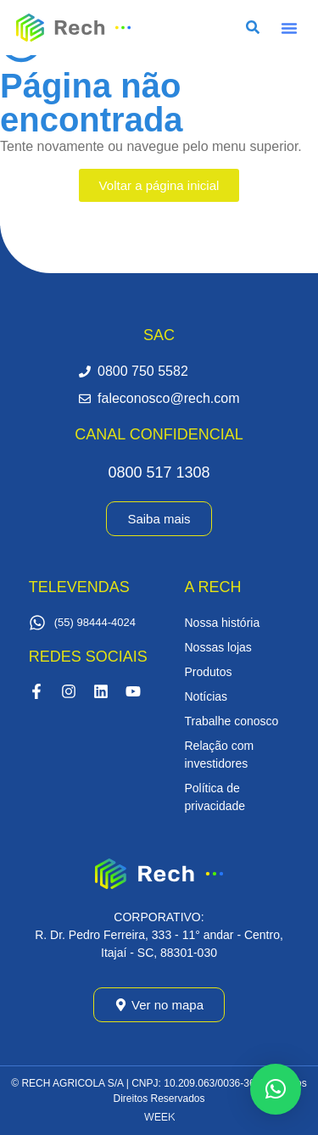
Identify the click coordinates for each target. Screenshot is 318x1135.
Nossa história (222, 622)
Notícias (206, 696)
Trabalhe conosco (232, 721)
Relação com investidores (219, 754)
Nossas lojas (218, 647)
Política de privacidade (215, 797)
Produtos (208, 672)
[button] (289, 28)
